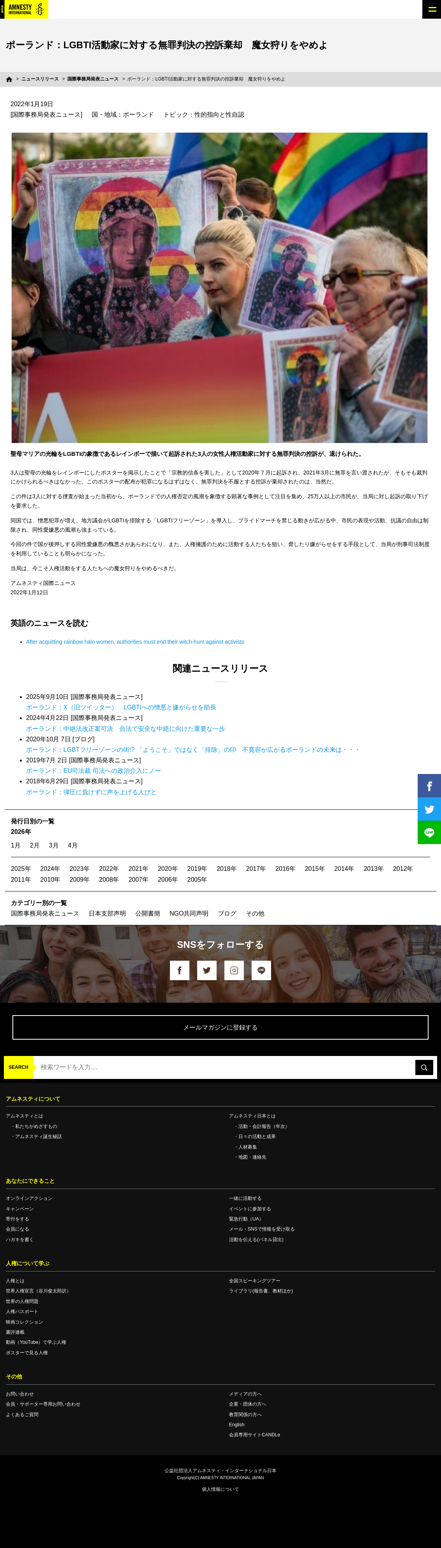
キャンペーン (20, 1209)
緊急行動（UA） (246, 1219)
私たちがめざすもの (36, 1126)
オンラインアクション (29, 1198)
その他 (255, 913)
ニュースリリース (40, 79)
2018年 (227, 868)
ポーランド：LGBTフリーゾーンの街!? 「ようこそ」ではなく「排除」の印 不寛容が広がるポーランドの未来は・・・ (193, 749)
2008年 (109, 879)
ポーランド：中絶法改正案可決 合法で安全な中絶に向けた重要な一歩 (125, 728)
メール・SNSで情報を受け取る (262, 1229)
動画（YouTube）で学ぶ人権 (36, 1342)
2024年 (50, 868)
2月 (35, 845)
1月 (16, 845)
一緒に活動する (245, 1198)
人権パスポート (22, 1311)
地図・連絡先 (252, 1157)
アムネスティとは (24, 1116)
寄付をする (17, 1219)
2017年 (256, 868)
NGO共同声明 (189, 913)
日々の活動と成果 (257, 1136)
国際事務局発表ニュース (93, 79)
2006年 (168, 879)
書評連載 (15, 1332)
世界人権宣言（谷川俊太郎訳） (38, 1291)
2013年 (374, 868)
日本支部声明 (107, 913)
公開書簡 (147, 913)
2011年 (21, 879)
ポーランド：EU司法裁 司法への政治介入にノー (93, 770)
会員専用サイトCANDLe (254, 1435)
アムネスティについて (33, 1099)
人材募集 (247, 1147)
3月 (54, 845)
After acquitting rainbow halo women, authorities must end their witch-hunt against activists (135, 642)
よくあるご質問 (22, 1414)
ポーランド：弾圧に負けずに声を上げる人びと (91, 792)
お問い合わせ (20, 1394)
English (236, 1424)
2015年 (315, 868)
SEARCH (18, 1067)
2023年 (80, 868)
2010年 (50, 879)
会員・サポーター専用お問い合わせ (43, 1404)
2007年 (138, 879)
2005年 (197, 879)
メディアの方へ (245, 1394)
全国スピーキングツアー (254, 1281)
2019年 (197, 868)
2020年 (168, 868)
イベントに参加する (250, 1209)
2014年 (344, 868)
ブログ (227, 913)
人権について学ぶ (27, 1263)
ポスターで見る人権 (27, 1352)
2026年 (21, 831)
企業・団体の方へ (247, 1404)
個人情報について (220, 1489)
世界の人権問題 (22, 1301)
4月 (73, 845)
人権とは (15, 1281)
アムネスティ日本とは (252, 1116)
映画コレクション (24, 1322)
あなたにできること (30, 1181)
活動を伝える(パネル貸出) (256, 1239)
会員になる (17, 1229)
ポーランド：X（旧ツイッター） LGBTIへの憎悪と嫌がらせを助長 (121, 707)
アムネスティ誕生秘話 (38, 1136)
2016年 (285, 868)
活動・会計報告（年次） (264, 1126)
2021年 (138, 868)
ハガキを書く (20, 1239)
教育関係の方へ (245, 1414)
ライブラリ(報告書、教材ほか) (261, 1291)
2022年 (109, 868)
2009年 (80, 879)
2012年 (403, 868)
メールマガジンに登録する (220, 1027)
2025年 (21, 868)
